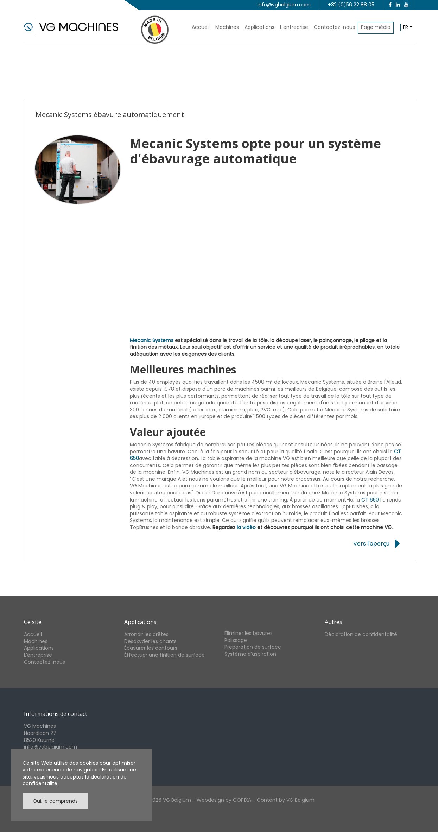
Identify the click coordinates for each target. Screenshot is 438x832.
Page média (376, 27)
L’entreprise (294, 27)
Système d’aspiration (250, 653)
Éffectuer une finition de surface (164, 654)
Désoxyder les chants (150, 641)
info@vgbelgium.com (284, 4)
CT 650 (370, 499)
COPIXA (242, 799)
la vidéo (246, 527)
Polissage (235, 640)
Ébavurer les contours (150, 647)
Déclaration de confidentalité (361, 634)
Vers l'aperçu (371, 544)
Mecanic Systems (151, 340)
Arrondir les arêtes (146, 634)
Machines (227, 27)
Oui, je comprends (55, 801)
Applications (259, 27)
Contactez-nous (334, 27)
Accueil (201, 27)
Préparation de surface (252, 646)
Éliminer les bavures (248, 633)
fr (405, 27)
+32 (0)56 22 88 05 (351, 4)
